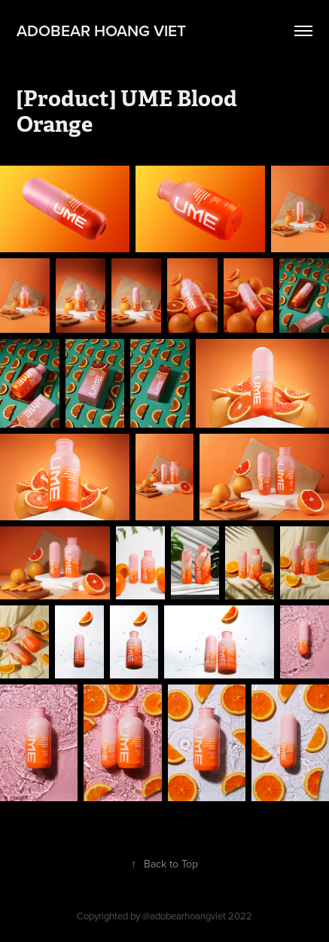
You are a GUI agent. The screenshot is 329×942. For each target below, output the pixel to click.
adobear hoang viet (101, 30)
